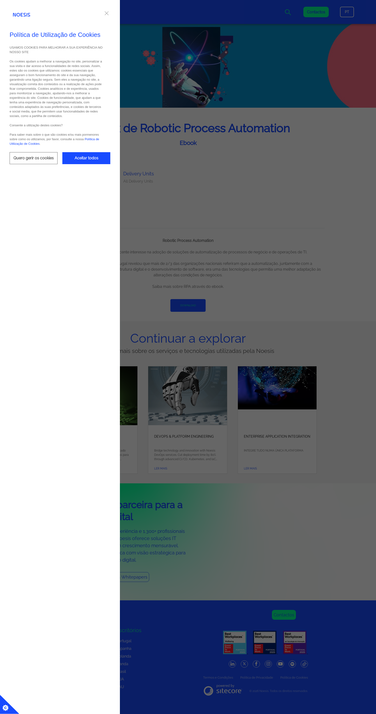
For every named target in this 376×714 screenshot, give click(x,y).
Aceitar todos (86, 158)
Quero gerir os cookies (33, 158)
